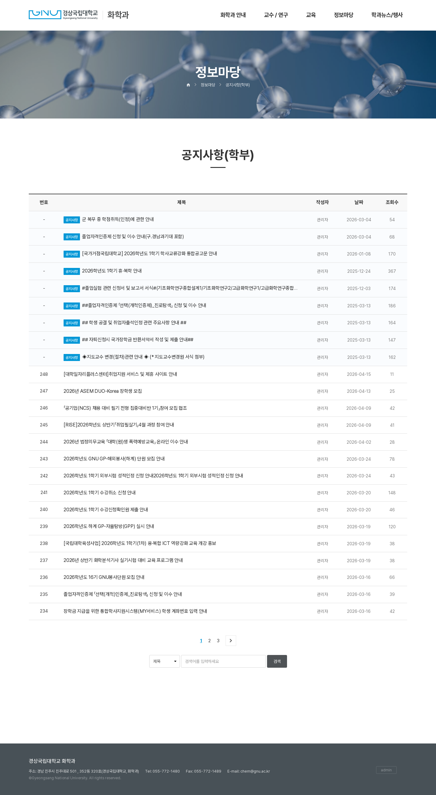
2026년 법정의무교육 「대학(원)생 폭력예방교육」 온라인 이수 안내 (126, 442)
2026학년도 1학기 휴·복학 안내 (111, 271)
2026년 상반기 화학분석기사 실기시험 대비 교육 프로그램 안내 (123, 560)
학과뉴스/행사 (387, 15)
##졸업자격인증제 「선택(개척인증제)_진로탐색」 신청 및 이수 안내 (144, 305)
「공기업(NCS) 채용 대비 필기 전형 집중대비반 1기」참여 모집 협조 (125, 408)
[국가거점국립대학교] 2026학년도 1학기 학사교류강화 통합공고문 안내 (149, 253)
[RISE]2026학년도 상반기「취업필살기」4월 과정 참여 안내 (119, 425)
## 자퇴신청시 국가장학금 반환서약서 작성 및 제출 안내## (137, 339)
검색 (277, 661)
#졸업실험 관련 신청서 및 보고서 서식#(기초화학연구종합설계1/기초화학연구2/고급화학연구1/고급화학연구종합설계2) (194, 288)
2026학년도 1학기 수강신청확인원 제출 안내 (106, 510)
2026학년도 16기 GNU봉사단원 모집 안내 (104, 577)
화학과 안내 (233, 15)
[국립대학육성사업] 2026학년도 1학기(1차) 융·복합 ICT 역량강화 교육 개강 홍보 (140, 543)
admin (386, 770)
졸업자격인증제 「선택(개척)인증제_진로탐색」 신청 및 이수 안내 (123, 594)
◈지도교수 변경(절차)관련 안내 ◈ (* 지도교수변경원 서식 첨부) (143, 357)
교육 (311, 15)
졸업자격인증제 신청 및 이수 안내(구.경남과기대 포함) (133, 236)
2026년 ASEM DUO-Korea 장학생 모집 (103, 391)
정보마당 (343, 15)
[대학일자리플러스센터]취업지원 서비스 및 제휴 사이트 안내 (120, 374)
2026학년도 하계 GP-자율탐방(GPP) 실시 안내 (109, 526)
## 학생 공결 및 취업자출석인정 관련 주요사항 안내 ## (134, 323)
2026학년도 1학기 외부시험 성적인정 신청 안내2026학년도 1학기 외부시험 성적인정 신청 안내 (153, 476)
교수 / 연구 (276, 15)
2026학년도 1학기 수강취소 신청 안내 (100, 493)
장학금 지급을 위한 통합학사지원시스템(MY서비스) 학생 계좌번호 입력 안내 (135, 611)
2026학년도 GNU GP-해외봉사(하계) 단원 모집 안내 (114, 459)
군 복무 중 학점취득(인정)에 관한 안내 (118, 219)
